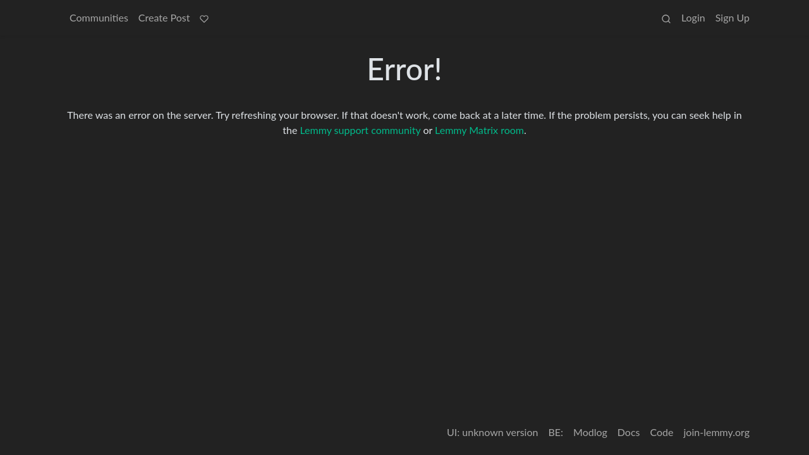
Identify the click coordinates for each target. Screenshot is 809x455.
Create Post (164, 17)
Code (662, 432)
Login (693, 17)
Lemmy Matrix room (479, 130)
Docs (628, 432)
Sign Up (732, 17)
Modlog (590, 432)
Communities (99, 17)
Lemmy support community (360, 130)
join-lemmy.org (717, 432)
